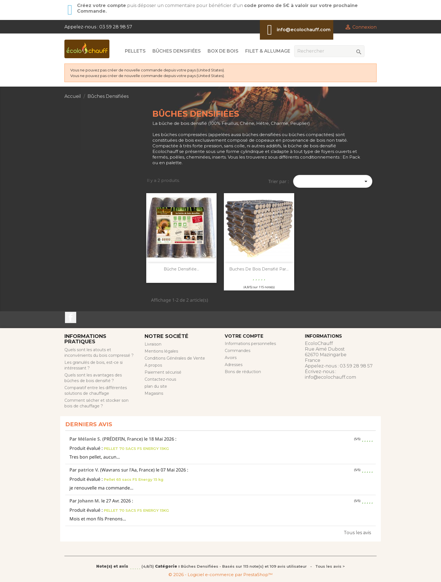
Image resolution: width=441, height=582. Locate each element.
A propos (153, 365)
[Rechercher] (329, 51)
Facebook (70, 317)
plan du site (156, 386)
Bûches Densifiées (176, 51)
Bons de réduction (243, 371)
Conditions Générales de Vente (175, 358)
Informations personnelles (250, 343)
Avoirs (231, 357)
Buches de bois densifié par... (259, 269)
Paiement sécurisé (163, 372)
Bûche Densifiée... (181, 269)
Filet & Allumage (267, 51)
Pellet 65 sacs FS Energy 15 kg (133, 479)
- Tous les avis (220, 566)
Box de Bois (223, 51)
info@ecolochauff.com (303, 29)
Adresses (233, 364)
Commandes (237, 350)
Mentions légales (161, 351)
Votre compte (244, 336)
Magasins (154, 393)
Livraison (153, 344)
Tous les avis (357, 532)
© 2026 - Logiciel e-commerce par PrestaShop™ (220, 574)
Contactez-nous (160, 379)
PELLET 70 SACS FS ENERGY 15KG (136, 448)
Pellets (135, 51)
